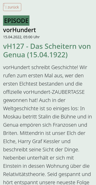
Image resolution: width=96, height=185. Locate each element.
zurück (12, 7)
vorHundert (19, 30)
